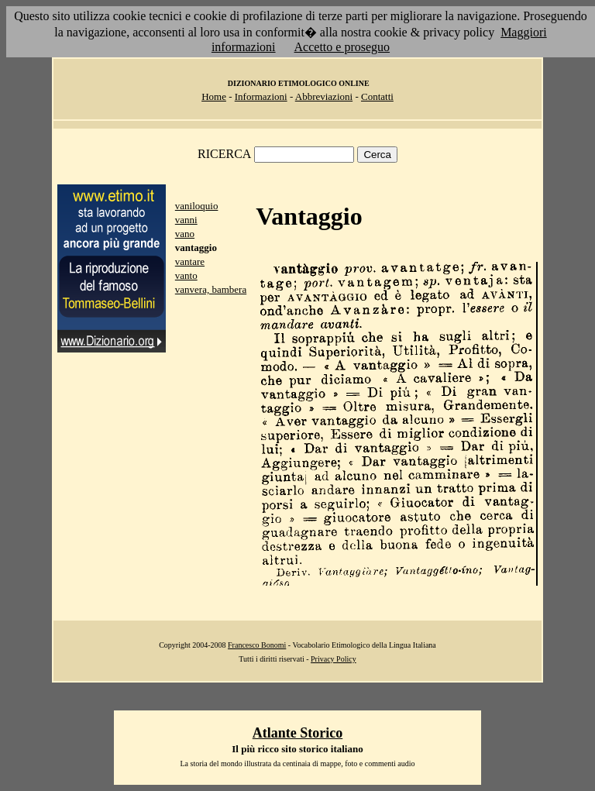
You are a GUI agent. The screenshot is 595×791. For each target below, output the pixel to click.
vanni (186, 219)
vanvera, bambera (210, 289)
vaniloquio (196, 206)
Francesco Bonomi (257, 645)
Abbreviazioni (324, 96)
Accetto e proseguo (342, 46)
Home (213, 96)
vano (184, 233)
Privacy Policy (333, 659)
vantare (190, 261)
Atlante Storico (297, 733)
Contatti (377, 96)
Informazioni (261, 96)
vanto (186, 275)
